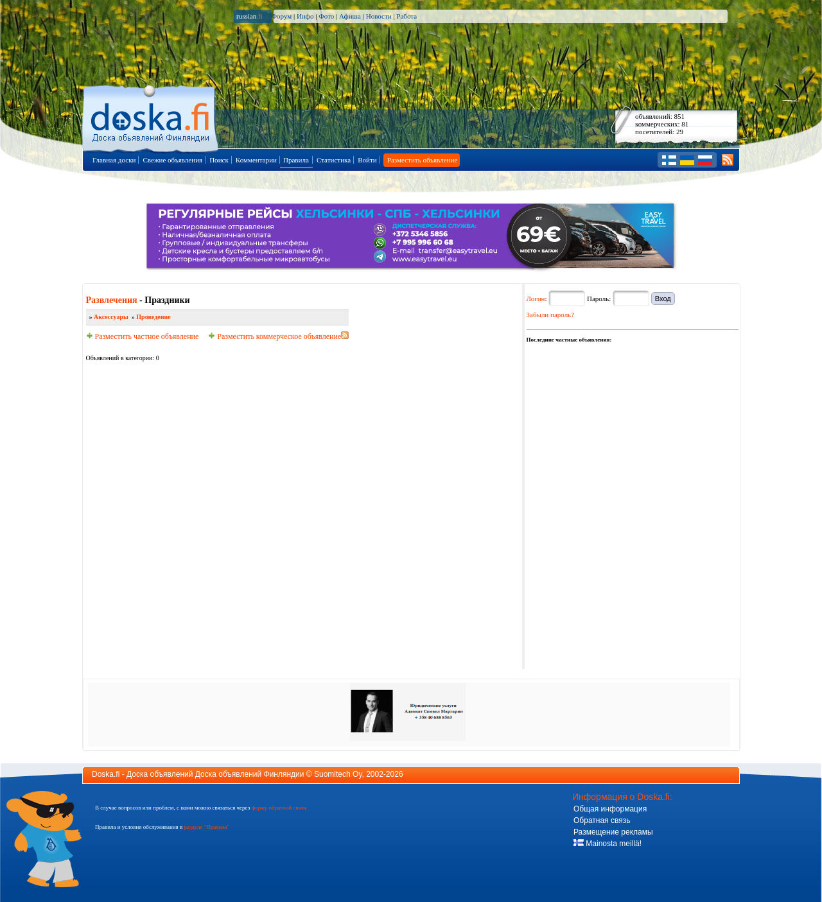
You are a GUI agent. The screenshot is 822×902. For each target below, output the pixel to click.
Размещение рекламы (613, 832)
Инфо (305, 16)
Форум (281, 16)
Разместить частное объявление (142, 336)
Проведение (153, 316)
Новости (379, 16)
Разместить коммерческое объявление (274, 336)
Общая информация (610, 808)
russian (249, 16)
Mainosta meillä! (607, 843)
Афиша (350, 16)
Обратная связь (601, 820)
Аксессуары (111, 316)
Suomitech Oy (338, 774)
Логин (536, 298)
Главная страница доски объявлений (151, 116)
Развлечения (111, 300)
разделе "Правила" (206, 827)
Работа (406, 16)
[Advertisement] (623, 425)
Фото (326, 16)
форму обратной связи (278, 807)
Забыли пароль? (551, 314)
